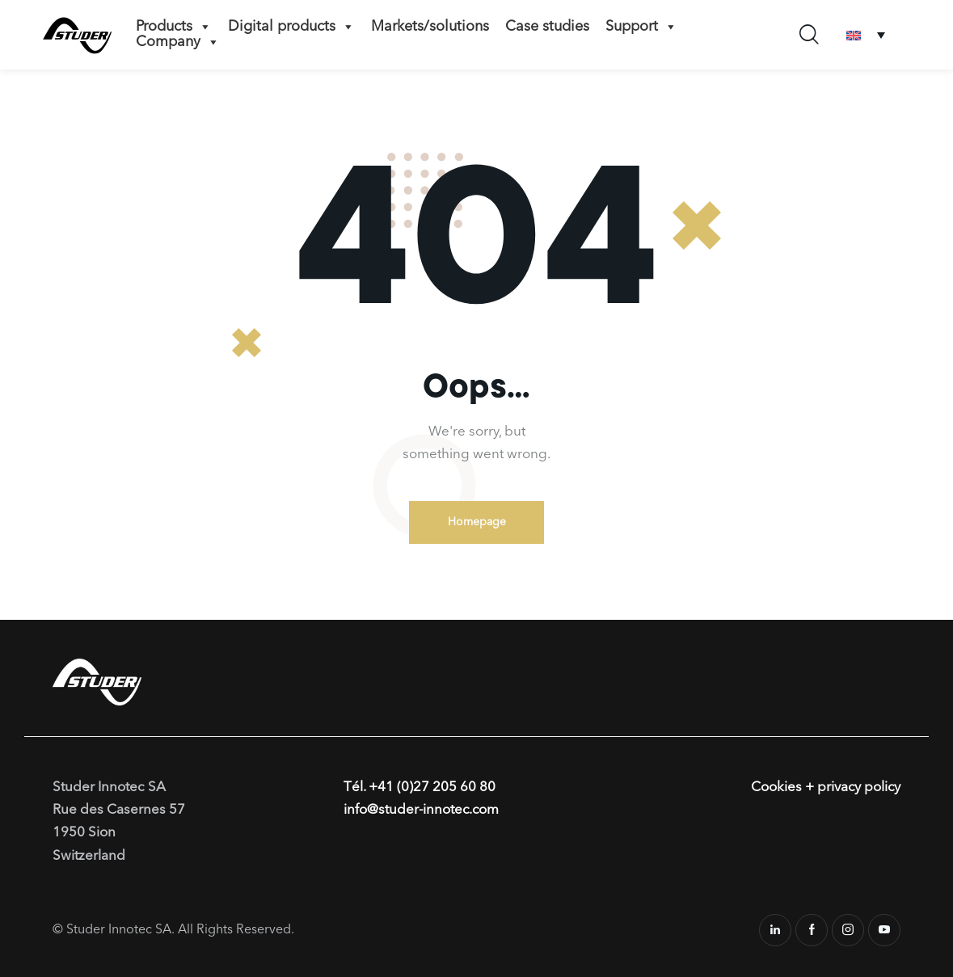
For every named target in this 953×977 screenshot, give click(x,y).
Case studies (547, 26)
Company (178, 42)
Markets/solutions (430, 26)
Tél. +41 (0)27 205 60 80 (419, 787)
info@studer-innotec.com (422, 810)
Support (641, 26)
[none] (865, 35)
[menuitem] (865, 35)
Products (174, 26)
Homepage (477, 522)
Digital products (291, 26)
